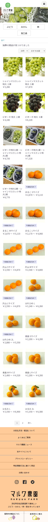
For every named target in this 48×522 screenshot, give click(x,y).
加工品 (24, 33)
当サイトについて (24, 451)
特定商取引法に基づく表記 (24, 465)
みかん (24, 26)
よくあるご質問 (24, 437)
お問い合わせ (24, 472)
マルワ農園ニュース (24, 444)
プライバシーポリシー (24, 458)
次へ (29, 423)
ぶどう (10, 26)
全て (2, 40)
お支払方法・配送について (24, 430)
